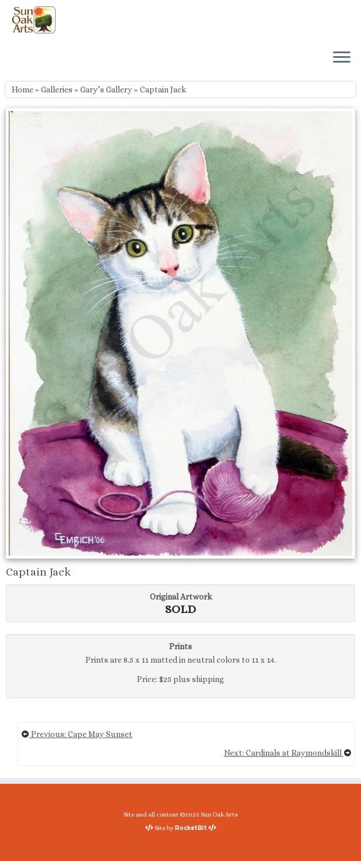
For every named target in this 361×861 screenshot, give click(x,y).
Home (22, 89)
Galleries (57, 89)
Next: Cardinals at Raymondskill (288, 752)
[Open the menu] (341, 58)
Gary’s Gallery (106, 89)
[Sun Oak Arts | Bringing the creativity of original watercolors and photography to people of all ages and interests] (34, 20)
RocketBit (191, 828)
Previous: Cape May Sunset (76, 734)
